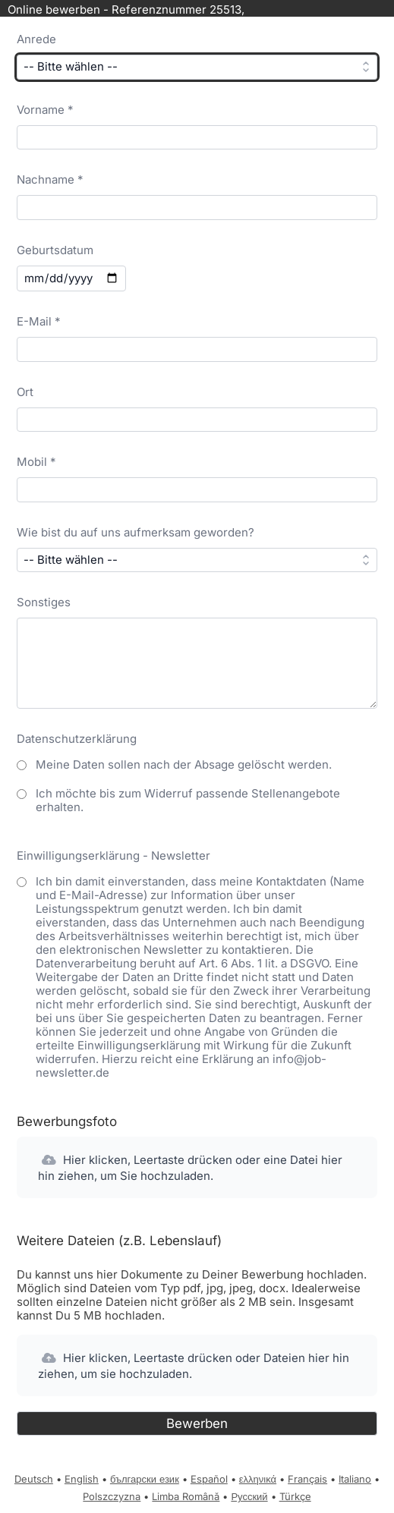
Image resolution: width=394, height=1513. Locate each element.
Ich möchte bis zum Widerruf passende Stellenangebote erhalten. (188, 800)
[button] (197, 1167)
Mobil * (36, 462)
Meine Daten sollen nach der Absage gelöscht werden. (184, 764)
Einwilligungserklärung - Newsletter (113, 855)
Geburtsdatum (55, 250)
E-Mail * (39, 321)
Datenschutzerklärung (77, 738)
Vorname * (45, 109)
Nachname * (50, 179)
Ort (25, 392)
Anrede (36, 39)
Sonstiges (44, 602)
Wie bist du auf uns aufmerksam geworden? (135, 532)
